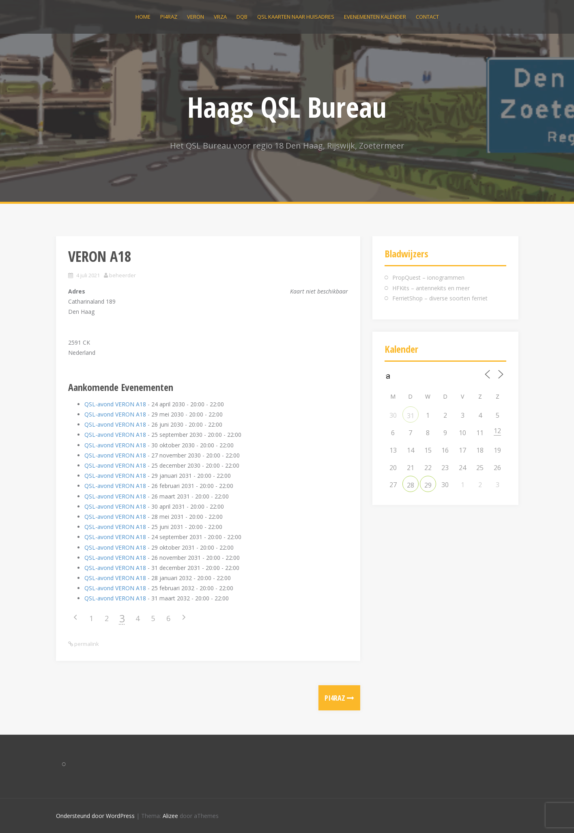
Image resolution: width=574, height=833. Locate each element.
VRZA (220, 16)
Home (142, 16)
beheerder (122, 275)
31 (410, 415)
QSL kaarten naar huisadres (295, 16)
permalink (86, 643)
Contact (427, 16)
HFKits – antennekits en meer (431, 288)
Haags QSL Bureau (287, 106)
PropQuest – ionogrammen (428, 277)
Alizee (170, 816)
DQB (241, 16)
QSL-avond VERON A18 (115, 404)
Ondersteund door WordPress (95, 816)
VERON (195, 16)
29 (428, 485)
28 (410, 485)
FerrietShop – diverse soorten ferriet (440, 298)
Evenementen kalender (375, 16)
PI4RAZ (168, 16)
